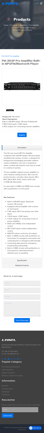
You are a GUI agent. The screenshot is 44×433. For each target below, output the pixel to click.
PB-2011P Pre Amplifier (10, 56)
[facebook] (2, 359)
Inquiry (22, 135)
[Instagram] (14, 359)
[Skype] (17, 359)
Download (5, 392)
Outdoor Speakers (8, 373)
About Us (5, 386)
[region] (22, 147)
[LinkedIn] (11, 359)
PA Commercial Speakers (11, 367)
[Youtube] (9, 359)
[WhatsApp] (20, 359)
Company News (7, 389)
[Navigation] (41, 3)
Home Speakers (7, 370)
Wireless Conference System (12, 376)
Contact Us (6, 394)
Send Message (22, 320)
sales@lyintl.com (13, 354)
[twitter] (5, 359)
